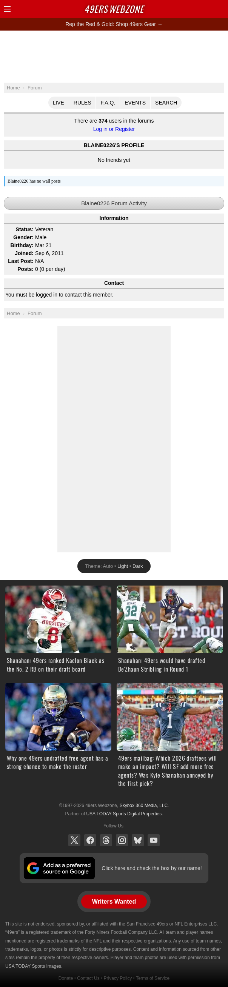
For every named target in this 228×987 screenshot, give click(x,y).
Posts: (25, 269)
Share (220, 9)
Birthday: (22, 245)
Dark (137, 566)
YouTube (154, 840)
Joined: (24, 253)
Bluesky (138, 840)
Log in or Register (114, 129)
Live (58, 103)
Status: (25, 229)
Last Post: (21, 261)
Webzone (114, 8)
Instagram (122, 840)
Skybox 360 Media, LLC (144, 805)
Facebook (90, 840)
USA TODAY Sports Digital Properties (124, 813)
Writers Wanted (114, 901)
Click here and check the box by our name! (152, 868)
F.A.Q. (107, 103)
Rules (82, 103)
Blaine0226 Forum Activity (113, 203)
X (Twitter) (74, 840)
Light (122, 566)
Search (166, 103)
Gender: (23, 237)
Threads (106, 840)
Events (135, 103)
